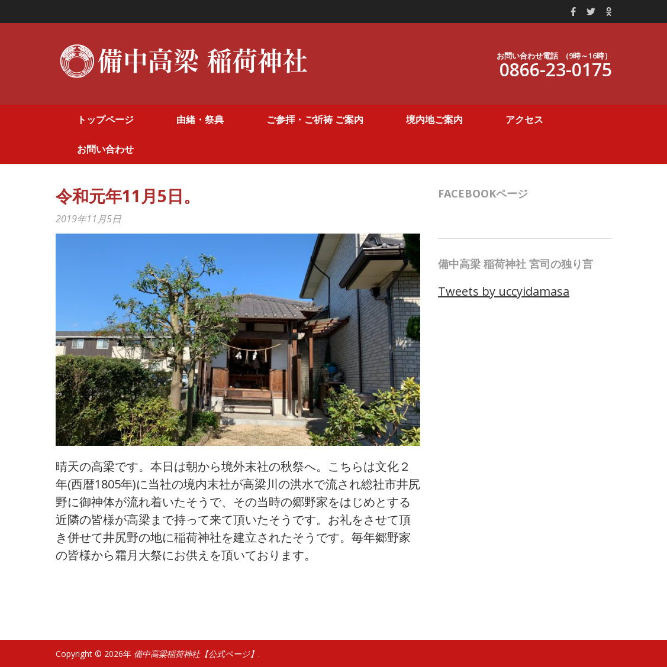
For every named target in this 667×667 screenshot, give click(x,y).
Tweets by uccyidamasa (503, 291)
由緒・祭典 (200, 119)
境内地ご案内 (434, 119)
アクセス (524, 119)
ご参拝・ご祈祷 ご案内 (314, 119)
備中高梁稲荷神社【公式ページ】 (196, 653)
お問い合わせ (105, 149)
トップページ (105, 119)
